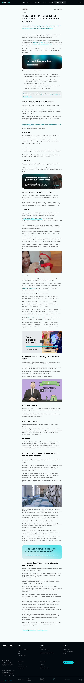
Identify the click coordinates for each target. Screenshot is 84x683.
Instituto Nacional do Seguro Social (32, 218)
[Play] (42, 262)
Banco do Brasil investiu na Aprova (37, 317)
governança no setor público (40, 42)
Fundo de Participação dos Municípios (42, 44)
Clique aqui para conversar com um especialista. (35, 630)
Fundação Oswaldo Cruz (29, 288)
